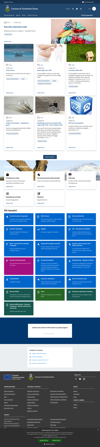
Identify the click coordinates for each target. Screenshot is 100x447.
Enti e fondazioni (8, 400)
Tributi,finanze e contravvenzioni (59, 397)
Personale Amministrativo (11, 405)
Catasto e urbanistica (32, 405)
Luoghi (75, 405)
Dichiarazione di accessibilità (57, 428)
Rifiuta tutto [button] (56, 440)
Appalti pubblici (31, 402)
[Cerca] (94, 9)
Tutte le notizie (50, 157)
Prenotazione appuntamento (34, 419)
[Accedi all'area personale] (88, 2)
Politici (6, 402)
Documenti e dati (8, 408)
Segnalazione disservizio (33, 422)
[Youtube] (76, 9)
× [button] (98, 429)
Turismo (29, 408)
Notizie (75, 391)
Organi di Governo (9, 391)
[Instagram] (80, 9)
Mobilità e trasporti (32, 411)
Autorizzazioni (54, 402)
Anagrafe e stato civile (33, 391)
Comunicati (76, 394)
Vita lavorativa (31, 397)
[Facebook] (72, 9)
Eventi (75, 407)
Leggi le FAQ (30, 425)
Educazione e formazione (57, 391)
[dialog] (50, 437)
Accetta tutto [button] (44, 440)
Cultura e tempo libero (33, 394)
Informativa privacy (55, 422)
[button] (50, 444)
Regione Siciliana (8, 2)
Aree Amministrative (9, 394)
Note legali (53, 425)
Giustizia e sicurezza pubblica (58, 394)
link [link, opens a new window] (65, 437)
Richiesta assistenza (32, 428)
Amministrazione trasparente (58, 419)
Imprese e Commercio (33, 400)
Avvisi (8, 22)
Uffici (5, 397)
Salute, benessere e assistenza (58, 400)
